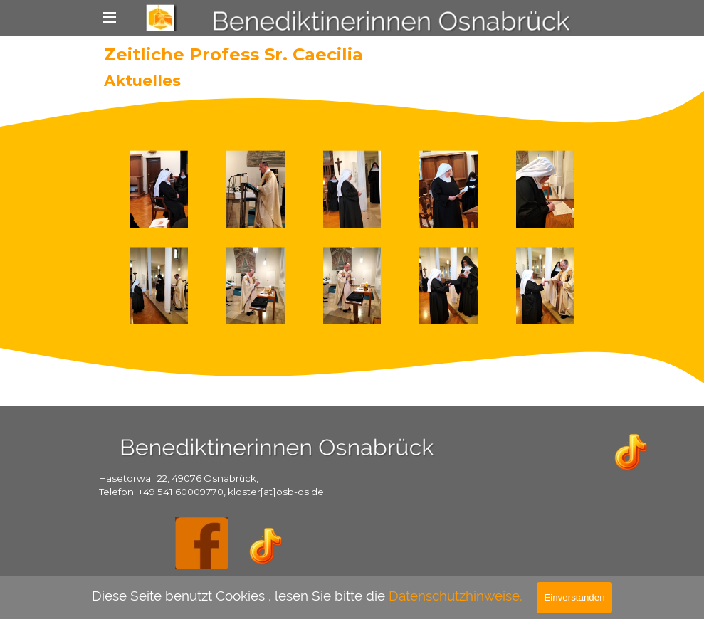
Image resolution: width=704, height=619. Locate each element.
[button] (159, 189)
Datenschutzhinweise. (455, 595)
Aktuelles (142, 80)
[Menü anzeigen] (109, 17)
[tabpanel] (228, 484)
